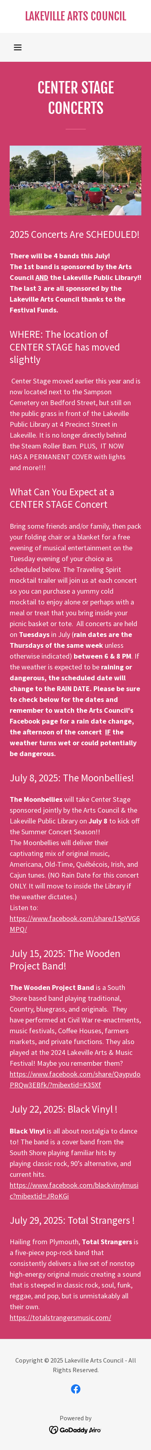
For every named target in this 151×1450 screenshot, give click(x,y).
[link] (75, 16)
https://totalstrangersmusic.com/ (60, 1317)
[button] (18, 47)
